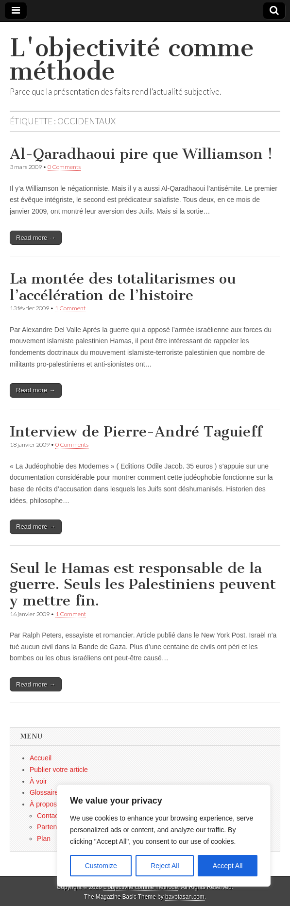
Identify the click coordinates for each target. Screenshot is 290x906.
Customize (101, 866)
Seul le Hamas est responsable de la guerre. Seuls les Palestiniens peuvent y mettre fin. (143, 584)
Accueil (40, 758)
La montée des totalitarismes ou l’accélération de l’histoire (123, 287)
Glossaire (44, 792)
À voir (38, 781)
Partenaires (54, 827)
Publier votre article (59, 769)
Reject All (165, 866)
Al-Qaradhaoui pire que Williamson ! (141, 154)
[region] (164, 836)
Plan (44, 838)
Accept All (227, 866)
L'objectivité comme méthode (132, 59)
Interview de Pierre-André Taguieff (136, 431)
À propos (43, 804)
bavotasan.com (185, 896)
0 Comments (64, 166)
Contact (48, 816)
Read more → (35, 237)
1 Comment (70, 308)
